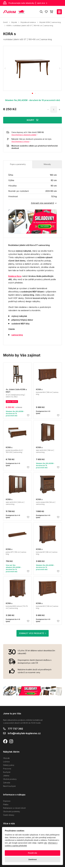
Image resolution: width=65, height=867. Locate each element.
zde (45, 843)
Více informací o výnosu (20, 141)
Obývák (14, 22)
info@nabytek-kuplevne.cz (24, 733)
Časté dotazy (8, 815)
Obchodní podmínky (11, 811)
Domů (5, 22)
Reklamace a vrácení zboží (14, 808)
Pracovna (7, 769)
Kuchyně (6, 772)
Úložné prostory (10, 779)
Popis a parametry (18, 164)
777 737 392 (15, 728)
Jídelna (6, 776)
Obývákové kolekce (28, 22)
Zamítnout (32, 859)
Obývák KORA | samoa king (50, 22)
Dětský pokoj (8, 765)
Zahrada (6, 783)
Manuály (47, 164)
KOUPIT (32, 120)
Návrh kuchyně (9, 786)
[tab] (32, 93)
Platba (5, 804)
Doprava (6, 801)
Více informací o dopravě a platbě (24, 135)
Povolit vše (32, 853)
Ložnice (6, 762)
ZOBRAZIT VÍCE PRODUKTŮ (32, 633)
